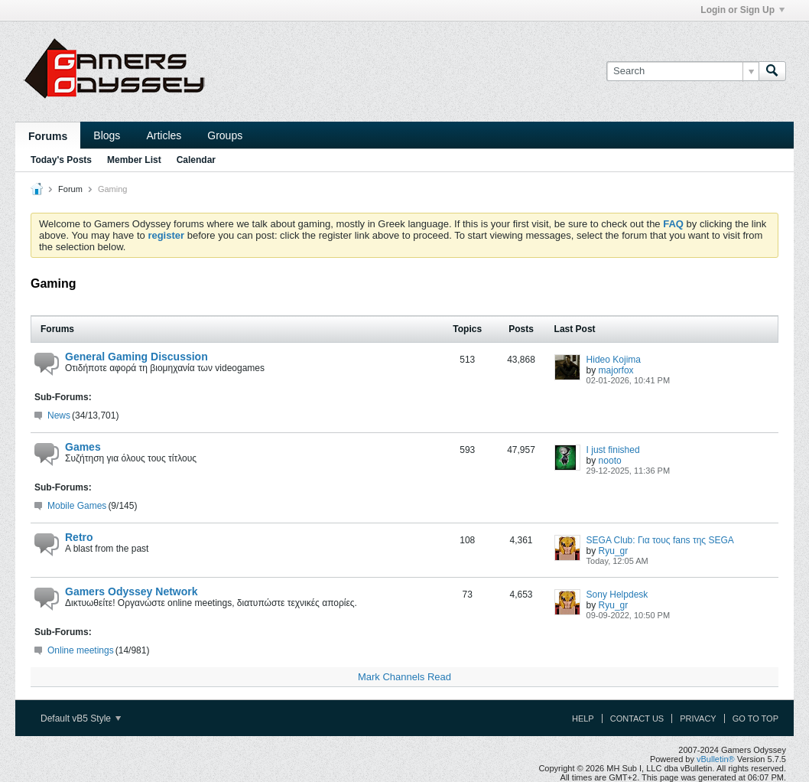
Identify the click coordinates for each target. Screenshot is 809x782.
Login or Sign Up (742, 10)
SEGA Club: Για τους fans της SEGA (660, 540)
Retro (79, 537)
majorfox (616, 370)
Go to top (755, 718)
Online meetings (80, 650)
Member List (134, 160)
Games (83, 447)
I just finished (613, 450)
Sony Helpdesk (617, 594)
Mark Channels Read (404, 677)
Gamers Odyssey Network (131, 591)
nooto (610, 460)
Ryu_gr (614, 551)
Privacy (698, 718)
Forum (70, 189)
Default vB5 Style (81, 718)
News (58, 415)
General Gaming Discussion (136, 356)
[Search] (682, 71)
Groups (224, 135)
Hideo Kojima (613, 359)
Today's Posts (61, 160)
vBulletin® (716, 759)
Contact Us (637, 718)
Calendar (196, 160)
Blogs (106, 135)
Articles (163, 135)
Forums (47, 136)
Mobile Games (76, 505)
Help (583, 718)
